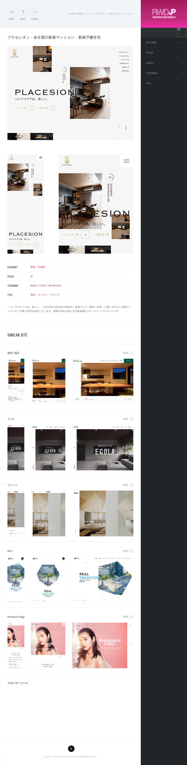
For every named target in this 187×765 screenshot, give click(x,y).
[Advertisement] (34, 711)
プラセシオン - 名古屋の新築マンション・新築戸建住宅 (54, 37)
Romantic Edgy (16, 617)
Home (11, 15)
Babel (34, 285)
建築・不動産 (38, 267)
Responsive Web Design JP (69, 757)
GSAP (42, 285)
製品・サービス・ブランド (45, 294)
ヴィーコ (12, 485)
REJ (9, 551)
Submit (35, 15)
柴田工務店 (13, 353)
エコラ (11, 419)
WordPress (55, 285)
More (125, 352)
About (23, 15)
